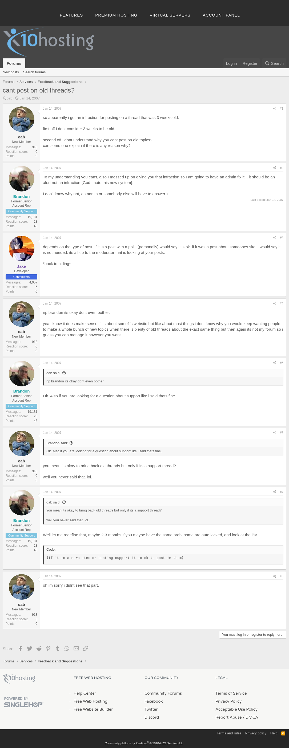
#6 (281, 433)
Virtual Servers (170, 15)
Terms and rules (229, 733)
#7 (281, 492)
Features (71, 15)
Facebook (153, 701)
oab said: (53, 373)
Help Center (85, 693)
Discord (151, 717)
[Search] (274, 63)
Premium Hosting (116, 15)
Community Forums (163, 693)
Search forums (34, 72)
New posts (11, 72)
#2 (281, 168)
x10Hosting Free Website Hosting (19, 679)
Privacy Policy (228, 701)
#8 (281, 576)
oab (10, 98)
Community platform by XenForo (144, 743)
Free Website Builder (93, 709)
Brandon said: (57, 443)
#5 (281, 363)
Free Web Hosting (90, 701)
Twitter (151, 709)
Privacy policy (255, 733)
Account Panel (221, 15)
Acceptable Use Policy (236, 709)
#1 (281, 108)
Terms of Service (231, 693)
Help (274, 733)
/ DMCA (250, 717)
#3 (281, 238)
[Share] (274, 109)
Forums (14, 63)
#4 (281, 303)
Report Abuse (228, 717)
